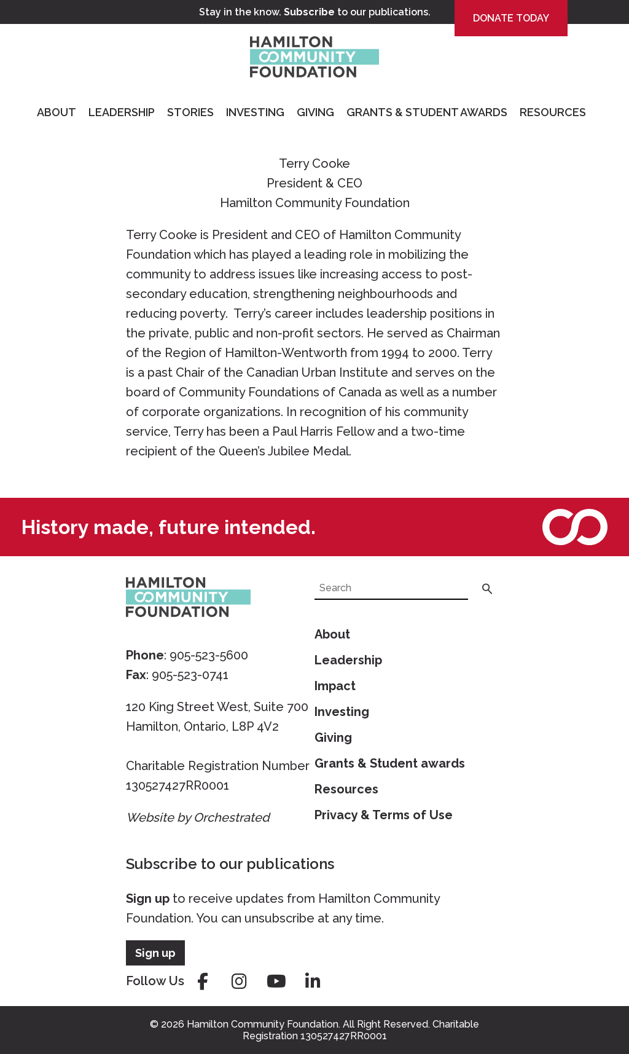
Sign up (148, 898)
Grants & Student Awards (426, 112)
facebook (202, 981)
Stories (190, 112)
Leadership (121, 112)
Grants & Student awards (389, 763)
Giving (315, 112)
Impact (335, 685)
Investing (255, 112)
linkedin (313, 981)
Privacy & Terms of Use (383, 815)
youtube (276, 981)
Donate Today (511, 18)
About (56, 112)
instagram (239, 981)
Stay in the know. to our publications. (315, 12)
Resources (553, 112)
